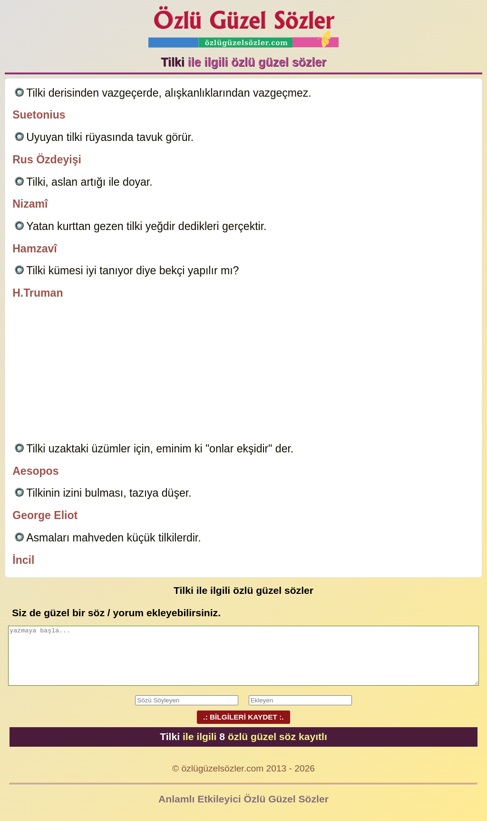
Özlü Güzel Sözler (243, 24)
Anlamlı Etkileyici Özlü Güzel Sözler (243, 798)
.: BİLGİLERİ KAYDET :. (243, 717)
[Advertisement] (243, 372)
